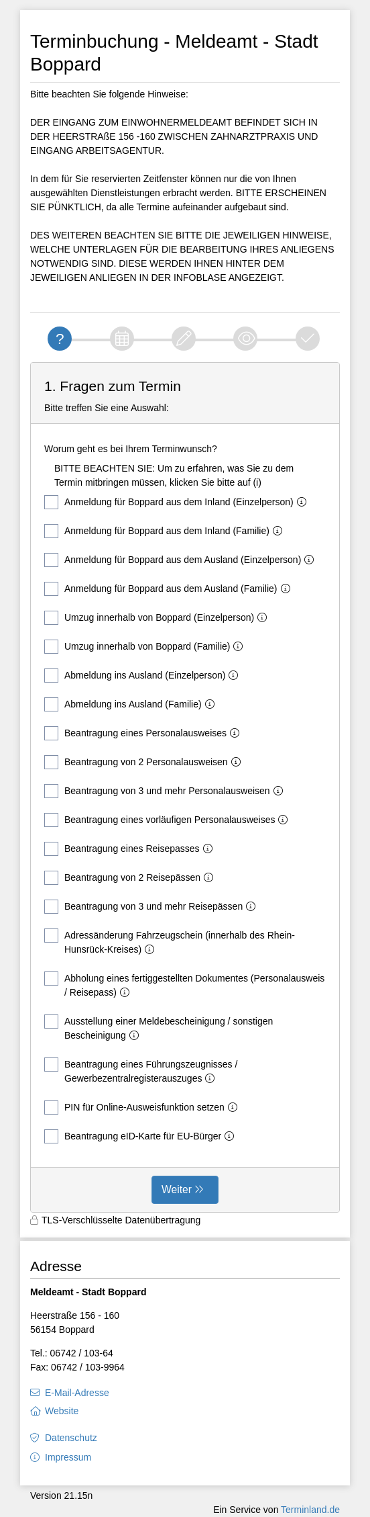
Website (61, 1410)
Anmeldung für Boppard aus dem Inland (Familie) (166, 531)
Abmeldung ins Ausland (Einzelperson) (143, 675)
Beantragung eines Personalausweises (144, 733)
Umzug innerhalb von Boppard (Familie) (146, 647)
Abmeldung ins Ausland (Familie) (132, 704)
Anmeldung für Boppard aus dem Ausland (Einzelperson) (181, 560)
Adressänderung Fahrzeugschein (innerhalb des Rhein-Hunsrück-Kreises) (169, 941)
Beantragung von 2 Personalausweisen (145, 762)
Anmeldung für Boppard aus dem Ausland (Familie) (170, 589)
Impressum (68, 1457)
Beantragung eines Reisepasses (131, 849)
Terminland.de (310, 1509)
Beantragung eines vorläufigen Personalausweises (168, 820)
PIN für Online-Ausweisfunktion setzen (143, 1107)
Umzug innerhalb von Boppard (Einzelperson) (158, 618)
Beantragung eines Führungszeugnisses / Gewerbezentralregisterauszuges (140, 1070)
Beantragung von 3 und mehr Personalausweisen (166, 791)
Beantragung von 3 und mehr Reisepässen (152, 907)
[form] (185, 787)
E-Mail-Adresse (77, 1392)
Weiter (177, 1189)
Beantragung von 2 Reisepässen (131, 878)
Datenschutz (71, 1437)
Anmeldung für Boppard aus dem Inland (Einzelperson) (178, 502)
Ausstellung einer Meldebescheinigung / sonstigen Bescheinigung (158, 1027)
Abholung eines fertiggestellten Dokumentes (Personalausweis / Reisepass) (184, 984)
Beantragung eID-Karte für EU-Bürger (141, 1136)
